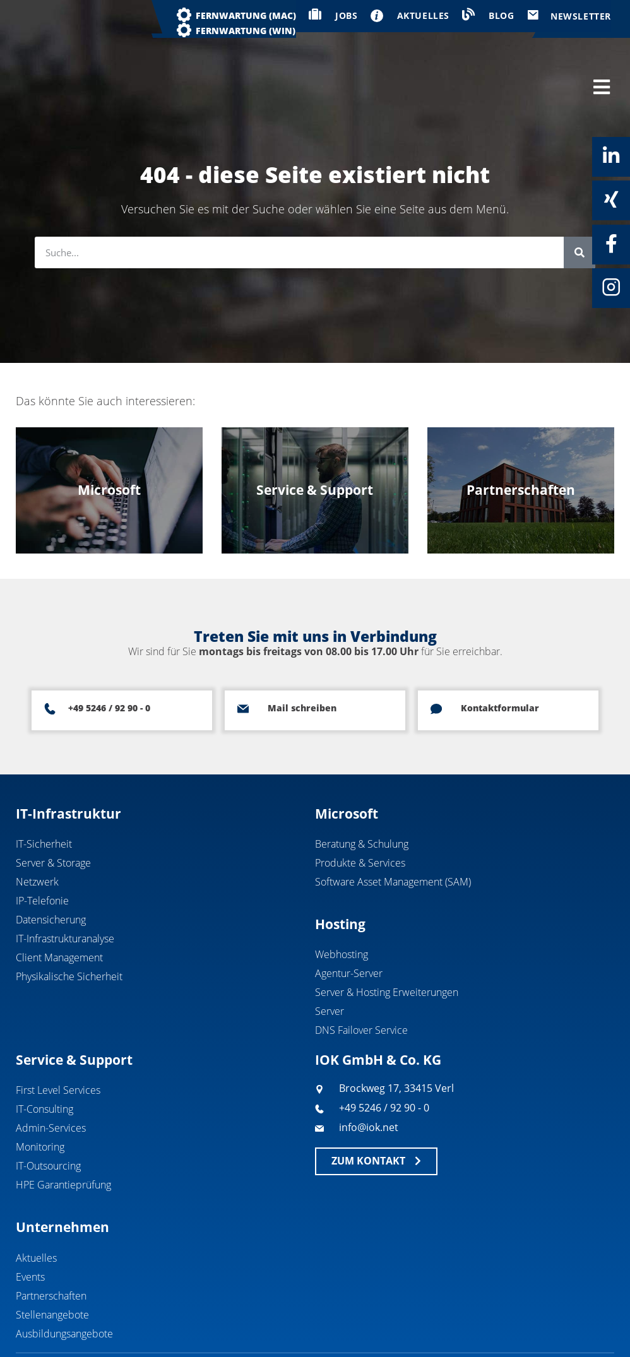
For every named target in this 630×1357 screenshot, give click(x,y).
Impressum (518, 1323)
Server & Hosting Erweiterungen (386, 939)
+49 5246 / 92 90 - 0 (109, 655)
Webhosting (341, 901)
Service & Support (74, 1007)
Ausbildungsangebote (64, 1280)
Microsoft (346, 760)
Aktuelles (36, 1204)
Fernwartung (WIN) (245, 31)
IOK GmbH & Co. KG (378, 1007)
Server (329, 958)
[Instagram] (611, 287)
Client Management (59, 904)
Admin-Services (51, 1075)
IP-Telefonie (42, 848)
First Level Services (58, 1037)
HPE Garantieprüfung (63, 1132)
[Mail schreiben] (243, 655)
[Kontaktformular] (436, 655)
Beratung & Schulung (361, 791)
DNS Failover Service (361, 977)
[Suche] (579, 199)
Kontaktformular (500, 655)
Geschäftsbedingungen (422, 1323)
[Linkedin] (611, 155)
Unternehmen (62, 1174)
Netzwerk (37, 829)
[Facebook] (611, 243)
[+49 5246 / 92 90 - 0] (50, 655)
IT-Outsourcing (48, 1113)
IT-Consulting (44, 1056)
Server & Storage (53, 810)
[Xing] (611, 199)
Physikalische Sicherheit (69, 923)
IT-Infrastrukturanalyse (65, 885)
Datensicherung (51, 867)
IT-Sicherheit (44, 791)
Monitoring (40, 1094)
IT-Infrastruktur (68, 760)
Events (30, 1223)
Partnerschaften (51, 1242)
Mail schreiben (302, 655)
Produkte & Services (360, 810)
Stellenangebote (52, 1261)
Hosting (340, 871)
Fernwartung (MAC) (246, 15)
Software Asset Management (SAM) (393, 829)
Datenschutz (589, 1323)
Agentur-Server (349, 920)
